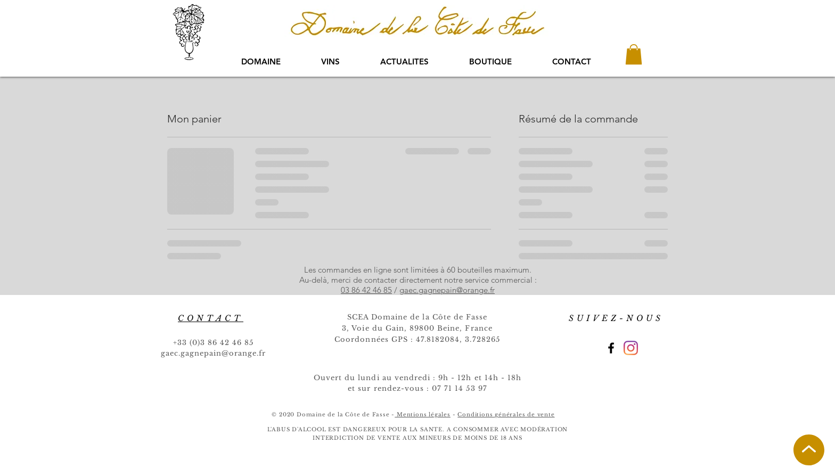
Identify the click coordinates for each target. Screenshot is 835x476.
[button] (633, 54)
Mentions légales (423, 414)
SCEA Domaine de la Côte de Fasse (417, 317)
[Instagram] (631, 348)
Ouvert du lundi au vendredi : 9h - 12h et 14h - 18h (417, 377)
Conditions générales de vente (505, 414)
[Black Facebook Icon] (611, 348)
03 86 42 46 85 (366, 290)
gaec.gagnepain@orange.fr (447, 290)
